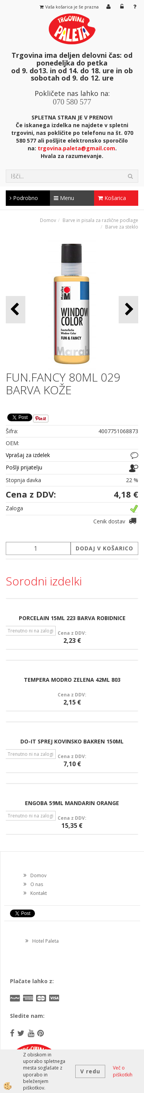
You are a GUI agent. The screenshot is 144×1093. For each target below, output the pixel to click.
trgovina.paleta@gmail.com (76, 148)
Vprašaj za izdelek (28, 455)
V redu (90, 1071)
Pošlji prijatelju (24, 467)
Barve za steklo (121, 227)
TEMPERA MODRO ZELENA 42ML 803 (72, 679)
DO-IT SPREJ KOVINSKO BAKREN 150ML (72, 741)
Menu (64, 198)
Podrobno (24, 198)
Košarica (112, 198)
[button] (128, 309)
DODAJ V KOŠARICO (104, 548)
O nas (36, 884)
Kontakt (38, 893)
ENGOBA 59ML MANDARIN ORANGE (72, 803)
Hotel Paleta (45, 941)
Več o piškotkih (122, 1071)
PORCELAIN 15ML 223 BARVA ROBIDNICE (72, 618)
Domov (48, 220)
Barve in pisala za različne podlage (100, 220)
